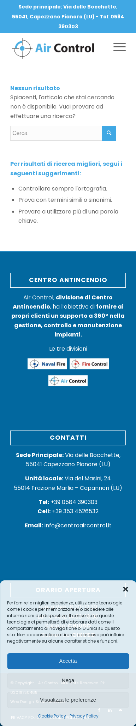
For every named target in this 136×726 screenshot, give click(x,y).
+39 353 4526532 (75, 511)
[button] (125, 589)
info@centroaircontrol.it (68, 525)
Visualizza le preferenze (68, 700)
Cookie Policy (52, 716)
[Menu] (116, 47)
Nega (68, 680)
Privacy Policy (84, 716)
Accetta (68, 661)
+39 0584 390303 (68, 502)
